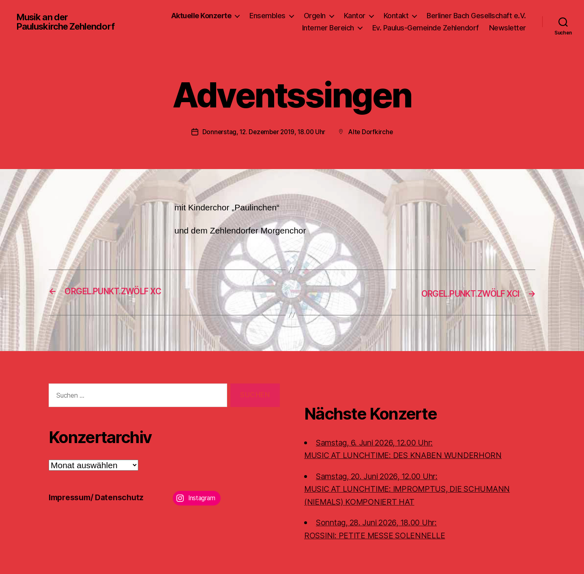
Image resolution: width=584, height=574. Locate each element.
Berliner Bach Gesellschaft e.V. (476, 15)
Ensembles (267, 15)
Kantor (354, 15)
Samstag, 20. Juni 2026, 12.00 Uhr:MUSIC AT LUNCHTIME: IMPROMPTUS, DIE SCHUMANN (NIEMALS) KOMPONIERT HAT (416, 488)
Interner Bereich (328, 28)
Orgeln (315, 15)
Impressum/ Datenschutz (99, 497)
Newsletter (507, 28)
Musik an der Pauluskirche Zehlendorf (69, 22)
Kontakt (396, 15)
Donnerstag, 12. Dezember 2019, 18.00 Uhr (262, 132)
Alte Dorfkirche (374, 132)
